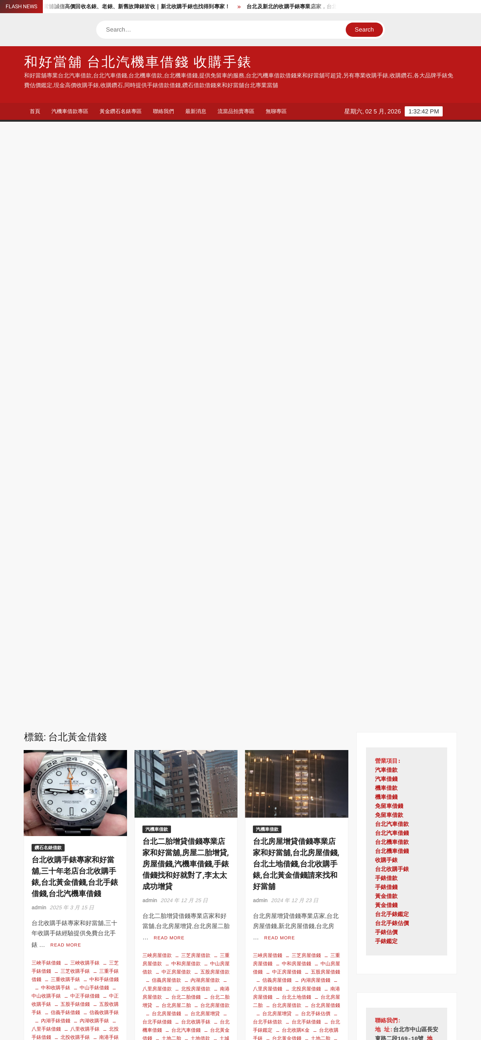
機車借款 (386, 197)
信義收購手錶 (104, 420)
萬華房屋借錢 (306, 562)
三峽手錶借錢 (46, 370)
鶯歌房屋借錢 (306, 587)
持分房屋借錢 (176, 479)
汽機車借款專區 (69, 111)
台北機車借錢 (85, 478)
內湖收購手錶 (94, 428)
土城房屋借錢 (296, 454)
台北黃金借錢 (75, 486)
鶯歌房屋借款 (215, 570)
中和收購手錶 (55, 395)
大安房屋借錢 (315, 471)
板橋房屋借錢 (277, 520)
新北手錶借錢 (85, 544)
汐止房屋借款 (166, 520)
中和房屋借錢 (296, 371)
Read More (65, 352)
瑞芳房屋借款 (186, 537)
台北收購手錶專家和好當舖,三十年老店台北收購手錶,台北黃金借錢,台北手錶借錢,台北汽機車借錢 (75, 285)
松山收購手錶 (94, 569)
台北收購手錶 (195, 429)
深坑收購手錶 (104, 627)
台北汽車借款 (195, 941)
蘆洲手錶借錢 (85, 677)
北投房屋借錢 (306, 396)
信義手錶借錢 (65, 420)
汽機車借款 (156, 237)
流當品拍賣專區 (236, 111)
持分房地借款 (315, 487)
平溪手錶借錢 (65, 527)
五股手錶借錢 (75, 411)
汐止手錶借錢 (94, 602)
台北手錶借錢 (99, 461)
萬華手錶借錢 (104, 660)
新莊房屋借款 (195, 495)
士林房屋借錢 (325, 462)
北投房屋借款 (195, 396)
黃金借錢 (386, 314)
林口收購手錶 (75, 586)
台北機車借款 (392, 251)
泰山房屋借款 (205, 520)
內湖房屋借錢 (315, 388)
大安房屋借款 (215, 462)
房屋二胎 (200, 471)
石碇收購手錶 (75, 652)
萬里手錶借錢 (94, 669)
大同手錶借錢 (85, 511)
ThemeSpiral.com (308, 1028)
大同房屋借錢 (277, 471)
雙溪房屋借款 (176, 570)
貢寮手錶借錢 (75, 685)
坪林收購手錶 (55, 503)
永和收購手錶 (55, 602)
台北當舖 (99, 958)
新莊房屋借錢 (286, 512)
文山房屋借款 (215, 479)
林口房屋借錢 (315, 520)
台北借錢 (41, 941)
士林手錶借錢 (94, 503)
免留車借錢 (389, 215)
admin (39, 316)
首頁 (35, 111)
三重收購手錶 (65, 386)
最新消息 (195, 111)
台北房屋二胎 (176, 412)
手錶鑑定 (386, 350)
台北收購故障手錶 (60, 958)
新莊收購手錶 (104, 561)
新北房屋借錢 (205, 487)
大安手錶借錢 (75, 519)
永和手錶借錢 (104, 594)
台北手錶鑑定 (55, 469)
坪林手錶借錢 (104, 494)
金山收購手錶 (104, 693)
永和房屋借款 (215, 512)
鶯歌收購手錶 (85, 710)
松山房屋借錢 (325, 512)
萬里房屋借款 (166, 553)
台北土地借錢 (296, 404)
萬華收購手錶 (55, 669)
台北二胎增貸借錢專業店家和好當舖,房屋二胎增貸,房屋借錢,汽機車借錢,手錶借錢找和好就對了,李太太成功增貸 (185, 272)
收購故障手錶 (55, 536)
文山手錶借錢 (94, 536)
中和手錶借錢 (104, 386)
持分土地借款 (277, 487)
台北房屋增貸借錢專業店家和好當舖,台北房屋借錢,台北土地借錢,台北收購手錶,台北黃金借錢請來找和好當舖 (296, 272)
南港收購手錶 (65, 453)
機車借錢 (386, 206)
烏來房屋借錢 (325, 545)
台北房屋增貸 (205, 421)
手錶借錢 (386, 296)
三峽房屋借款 (157, 362)
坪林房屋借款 (186, 454)
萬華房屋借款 (215, 545)
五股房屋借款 (215, 379)
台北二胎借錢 (186, 404)
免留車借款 (389, 224)
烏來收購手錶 (94, 635)
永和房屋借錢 (306, 528)
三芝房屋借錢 (306, 362)
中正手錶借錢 (85, 403)
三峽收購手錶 (85, 370)
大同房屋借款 (176, 462)
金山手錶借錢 (65, 693)
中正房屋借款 (176, 379)
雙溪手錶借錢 (55, 702)
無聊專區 (276, 111)
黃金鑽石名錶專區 (121, 111)
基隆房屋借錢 (286, 462)
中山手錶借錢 (94, 395)
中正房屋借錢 (286, 379)
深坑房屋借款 (195, 528)
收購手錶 (80, 966)
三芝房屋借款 (195, 362)
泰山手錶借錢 (85, 610)
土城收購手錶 (65, 494)
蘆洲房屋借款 (205, 553)
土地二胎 (171, 445)
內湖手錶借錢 (55, 428)
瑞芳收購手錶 (85, 644)
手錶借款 (386, 287)
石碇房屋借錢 (315, 553)
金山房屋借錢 (315, 578)
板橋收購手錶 (85, 577)
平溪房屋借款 (166, 471)
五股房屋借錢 (325, 379)
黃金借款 (386, 305)
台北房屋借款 (215, 412)
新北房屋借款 (166, 487)
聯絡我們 (163, 111)
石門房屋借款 (176, 545)
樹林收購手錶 (65, 594)
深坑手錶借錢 (65, 627)
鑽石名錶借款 (48, 256)
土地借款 (200, 445)
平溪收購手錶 (104, 527)
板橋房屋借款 (186, 504)
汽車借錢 (386, 188)
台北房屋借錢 (166, 421)
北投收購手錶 (75, 445)
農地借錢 (282, 578)
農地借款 (191, 562)
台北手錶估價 (60, 461)
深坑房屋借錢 (286, 545)
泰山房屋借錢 (296, 537)
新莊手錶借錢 (65, 561)
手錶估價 (386, 341)
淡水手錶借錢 (75, 619)
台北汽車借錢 (186, 437)
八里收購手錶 (85, 436)
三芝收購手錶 (75, 378)
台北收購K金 (93, 469)
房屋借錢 (330, 479)
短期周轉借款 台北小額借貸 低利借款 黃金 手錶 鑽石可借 (74, 862)
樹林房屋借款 (176, 512)
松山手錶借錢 (55, 569)
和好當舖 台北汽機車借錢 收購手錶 (138, 62)
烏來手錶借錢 (55, 635)
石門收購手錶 (65, 660)
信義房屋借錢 (277, 388)
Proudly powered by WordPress (188, 1028)
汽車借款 (386, 179)
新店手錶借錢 (75, 552)
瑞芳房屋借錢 (277, 553)
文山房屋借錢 (306, 495)
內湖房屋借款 (205, 388)
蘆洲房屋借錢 (296, 570)
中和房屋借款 (186, 371)
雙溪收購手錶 (94, 702)
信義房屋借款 (166, 388)
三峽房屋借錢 (267, 362)
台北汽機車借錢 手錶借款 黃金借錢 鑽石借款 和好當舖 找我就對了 (185, 862)
